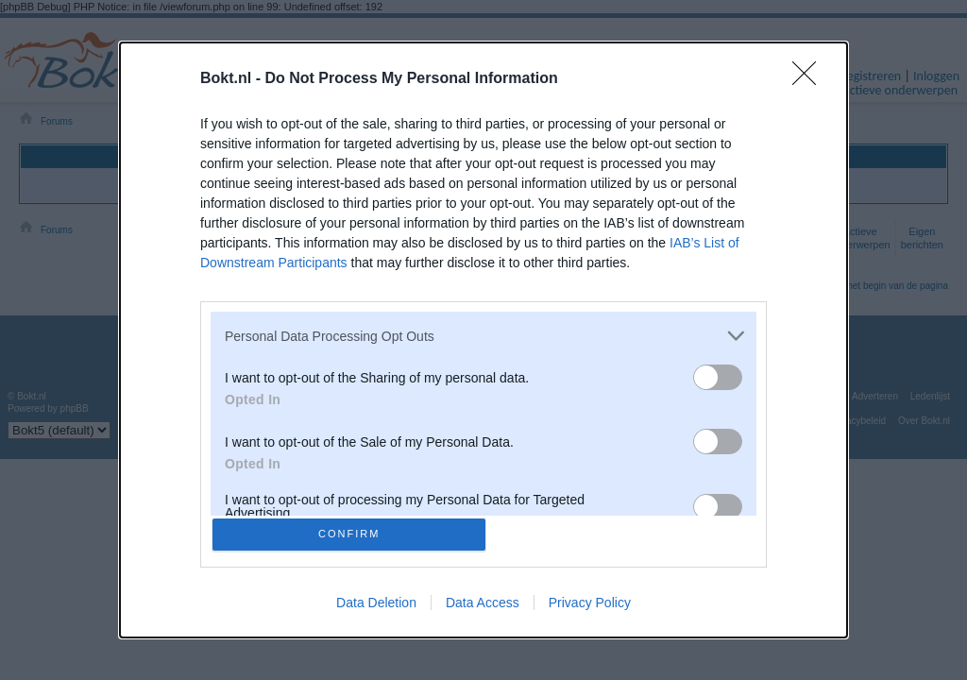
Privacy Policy (590, 606)
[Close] (810, 76)
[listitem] (483, 332)
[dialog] (483, 340)
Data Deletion (376, 606)
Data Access (482, 606)
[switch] (717, 373)
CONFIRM (353, 534)
